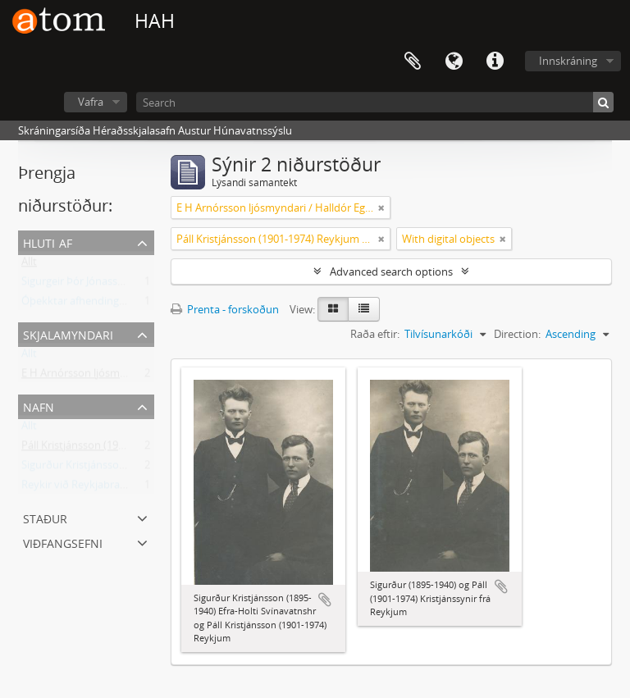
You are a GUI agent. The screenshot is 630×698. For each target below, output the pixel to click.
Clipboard (412, 61)
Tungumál (453, 61)
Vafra (90, 101)
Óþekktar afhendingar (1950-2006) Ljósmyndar (134, 304)
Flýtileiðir (494, 61)
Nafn (38, 406)
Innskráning (568, 60)
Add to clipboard (325, 599)
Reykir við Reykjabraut (75, 488)
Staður (45, 517)
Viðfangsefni (63, 542)
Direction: (517, 333)
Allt (29, 265)
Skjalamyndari (68, 333)
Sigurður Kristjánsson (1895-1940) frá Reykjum (132, 468)
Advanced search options (391, 271)
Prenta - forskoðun (225, 309)
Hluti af (47, 241)
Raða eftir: (374, 333)
